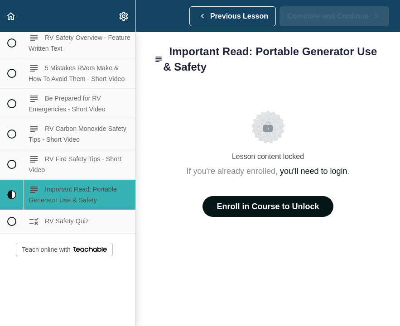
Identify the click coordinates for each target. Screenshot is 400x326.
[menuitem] (124, 16)
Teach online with (64, 249)
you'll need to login (313, 171)
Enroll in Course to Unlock (268, 206)
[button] (11, 16)
